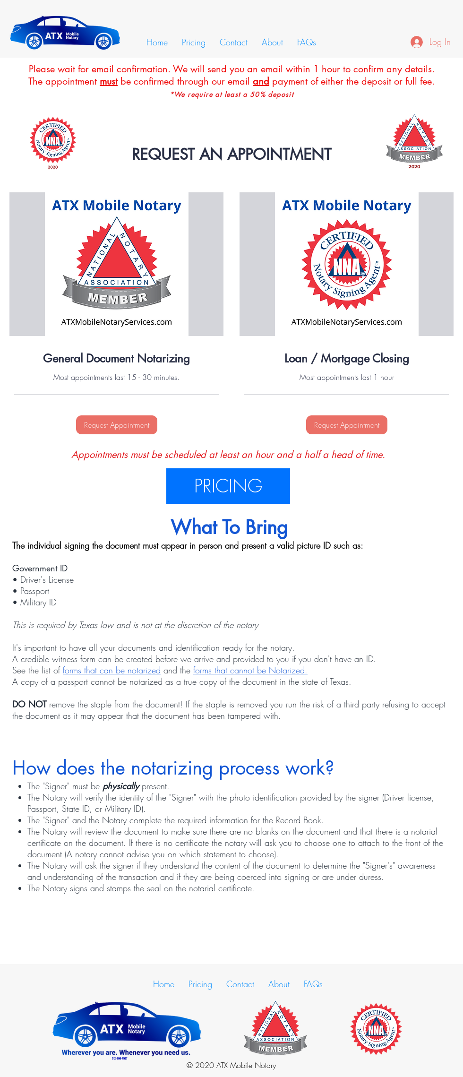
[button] (116, 424)
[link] (116, 358)
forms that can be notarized (112, 670)
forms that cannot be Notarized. (250, 670)
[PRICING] (228, 486)
